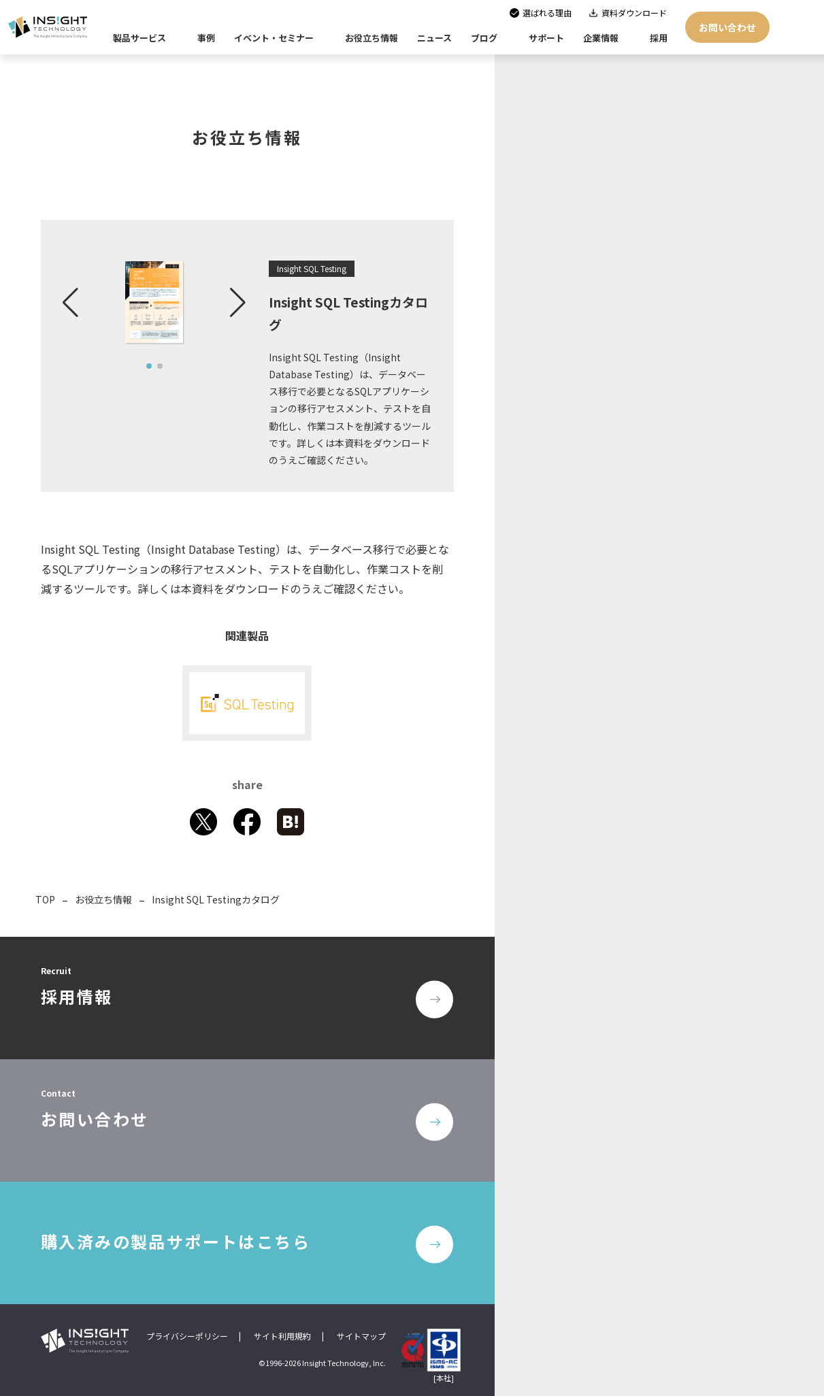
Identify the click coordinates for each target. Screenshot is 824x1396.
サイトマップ (361, 1336)
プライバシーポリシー (187, 1336)
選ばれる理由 (547, 12)
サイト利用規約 (282, 1336)
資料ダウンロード (634, 12)
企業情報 (601, 37)
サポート (546, 37)
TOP (45, 899)
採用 (659, 37)
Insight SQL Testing (311, 268)
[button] (70, 303)
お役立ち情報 (103, 899)
